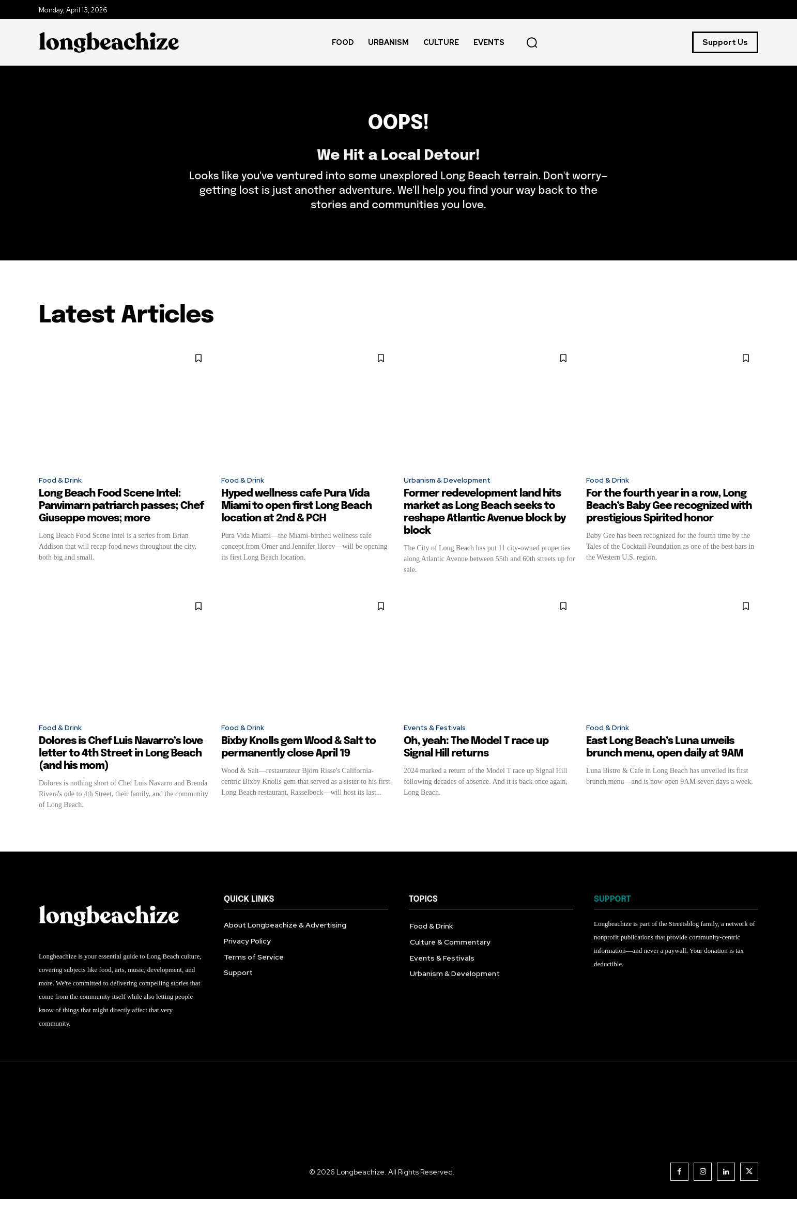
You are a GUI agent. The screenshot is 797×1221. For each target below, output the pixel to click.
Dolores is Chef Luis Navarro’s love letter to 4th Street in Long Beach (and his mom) (121, 775)
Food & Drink (63, 498)
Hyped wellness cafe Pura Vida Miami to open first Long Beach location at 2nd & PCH (296, 526)
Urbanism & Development (454, 498)
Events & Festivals (440, 748)
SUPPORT (612, 921)
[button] (532, 42)
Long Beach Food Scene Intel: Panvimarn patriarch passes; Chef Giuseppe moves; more (121, 526)
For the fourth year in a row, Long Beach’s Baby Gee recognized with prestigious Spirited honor (669, 526)
